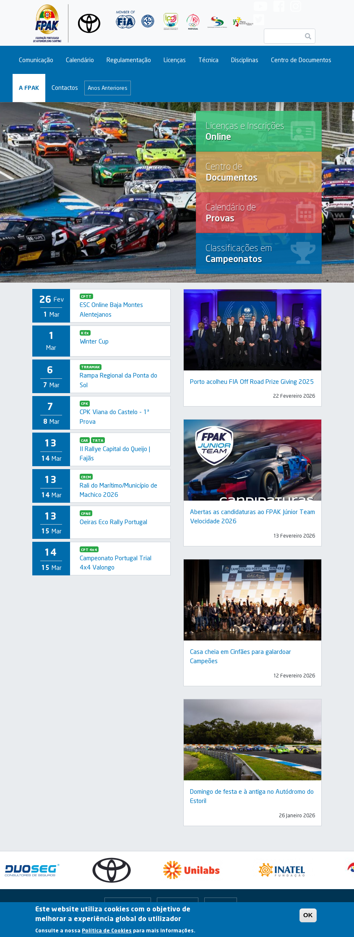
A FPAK (29, 87)
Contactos (65, 87)
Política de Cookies (107, 930)
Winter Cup (94, 341)
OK (308, 915)
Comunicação (36, 59)
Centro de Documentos (301, 59)
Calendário (80, 59)
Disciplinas (244, 59)
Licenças (175, 59)
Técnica (208, 59)
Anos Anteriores (108, 87)
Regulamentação (129, 59)
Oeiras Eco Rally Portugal (113, 521)
